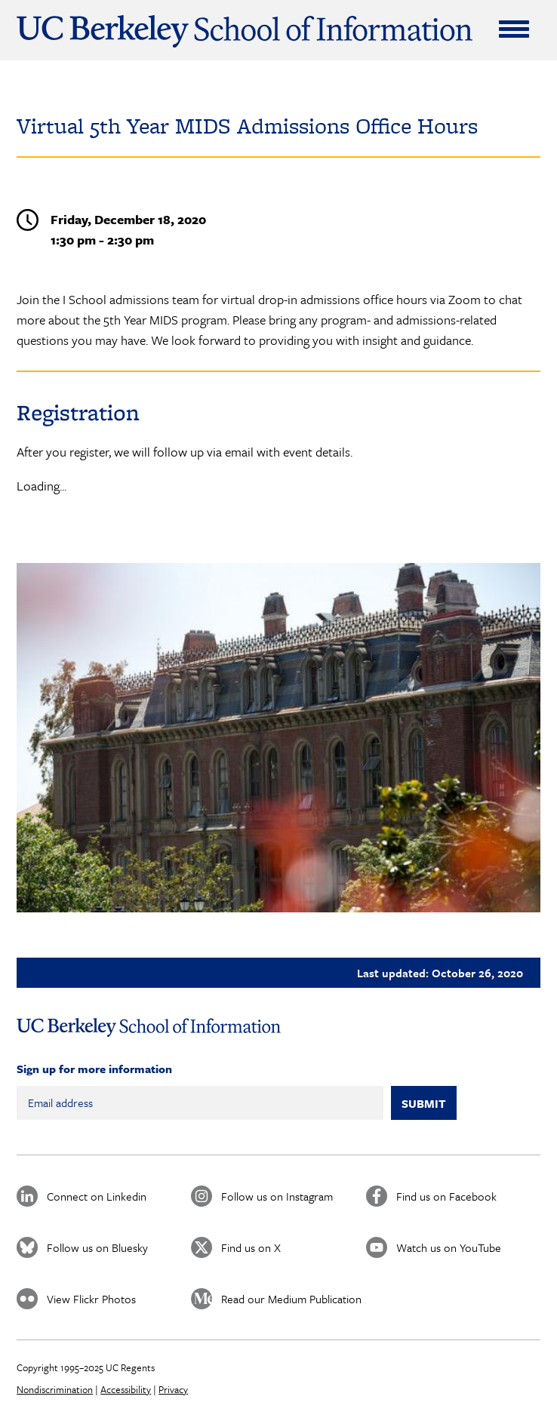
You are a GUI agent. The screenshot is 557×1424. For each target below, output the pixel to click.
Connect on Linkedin (96, 1196)
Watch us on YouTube (448, 1247)
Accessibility (125, 1389)
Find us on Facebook (446, 1196)
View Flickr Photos (91, 1298)
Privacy (173, 1389)
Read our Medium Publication (291, 1298)
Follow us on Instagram (277, 1196)
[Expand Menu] (514, 28)
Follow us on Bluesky (97, 1247)
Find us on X (251, 1247)
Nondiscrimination (55, 1389)
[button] (278, 737)
